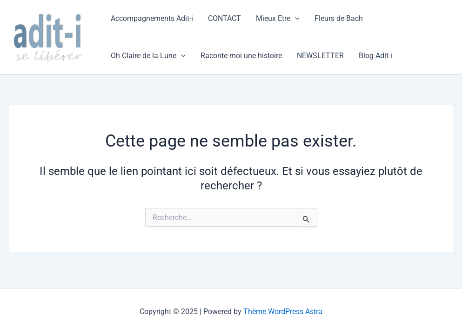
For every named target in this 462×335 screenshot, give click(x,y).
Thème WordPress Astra (282, 311)
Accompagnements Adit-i (152, 18)
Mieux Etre (278, 18)
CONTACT (224, 18)
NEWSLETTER (320, 55)
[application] (295, 18)
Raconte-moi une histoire (241, 55)
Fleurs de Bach (339, 18)
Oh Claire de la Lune (148, 55)
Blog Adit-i (375, 55)
